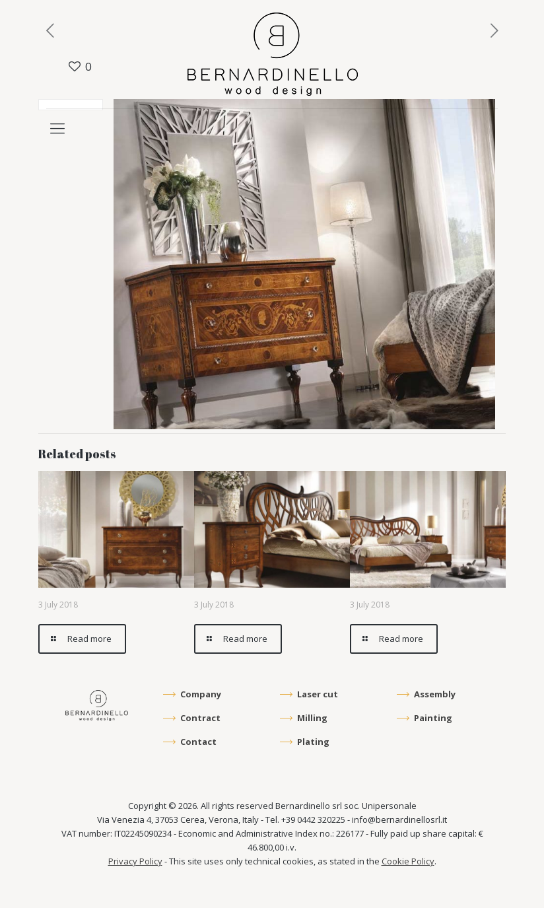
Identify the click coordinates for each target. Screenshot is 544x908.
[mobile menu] (57, 127)
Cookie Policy (408, 861)
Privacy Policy (135, 861)
